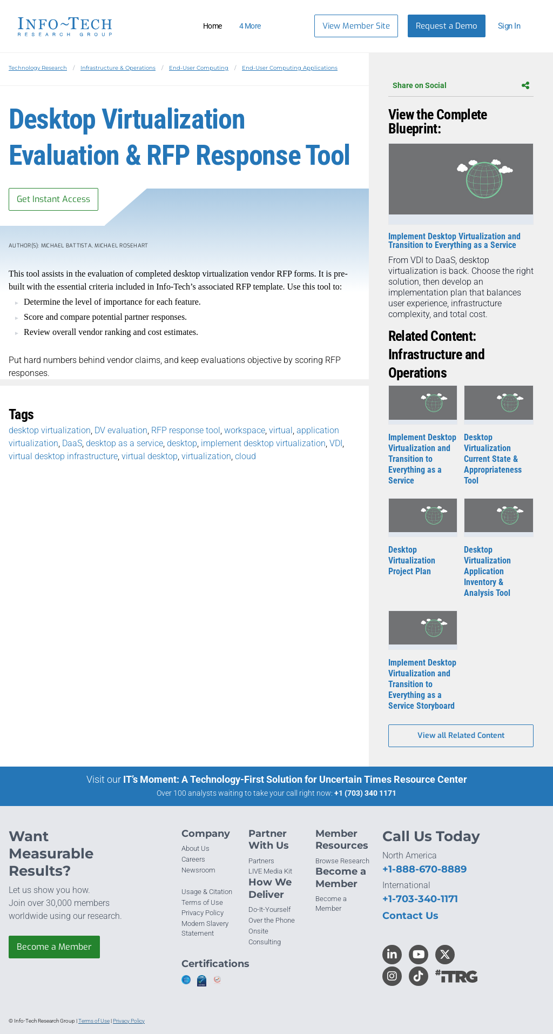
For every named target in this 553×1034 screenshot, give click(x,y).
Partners (261, 861)
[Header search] (293, 26)
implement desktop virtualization (263, 443)
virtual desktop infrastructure (63, 456)
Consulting (264, 942)
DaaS (72, 443)
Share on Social (461, 85)
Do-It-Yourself (269, 909)
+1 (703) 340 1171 (365, 793)
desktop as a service (124, 443)
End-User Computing (198, 67)
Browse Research (342, 861)
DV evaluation (121, 430)
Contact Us (410, 916)
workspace (244, 430)
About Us (195, 848)
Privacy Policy (202, 913)
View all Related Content (460, 735)
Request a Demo (446, 26)
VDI (335, 443)
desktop (182, 443)
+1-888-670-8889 (424, 869)
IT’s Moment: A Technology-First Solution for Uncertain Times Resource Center (295, 779)
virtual (281, 430)
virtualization (206, 456)
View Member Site (356, 26)
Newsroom (198, 870)
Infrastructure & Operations (118, 67)
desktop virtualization (50, 430)
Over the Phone (271, 920)
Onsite (258, 931)
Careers (193, 859)
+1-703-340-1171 (420, 899)
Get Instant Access (53, 199)
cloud (245, 456)
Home (212, 26)
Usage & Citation (206, 892)
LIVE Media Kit (270, 871)
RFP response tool (185, 430)
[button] (513, 26)
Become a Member (54, 946)
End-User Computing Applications (290, 67)
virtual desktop (150, 456)
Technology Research (38, 67)
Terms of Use (202, 902)
